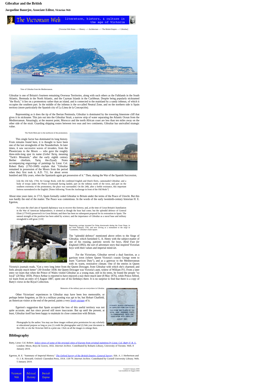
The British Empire (109, 29)
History (82, 29)
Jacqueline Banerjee (18, 10)
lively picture (77, 300)
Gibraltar (124, 29)
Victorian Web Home (68, 29)
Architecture (93, 29)
